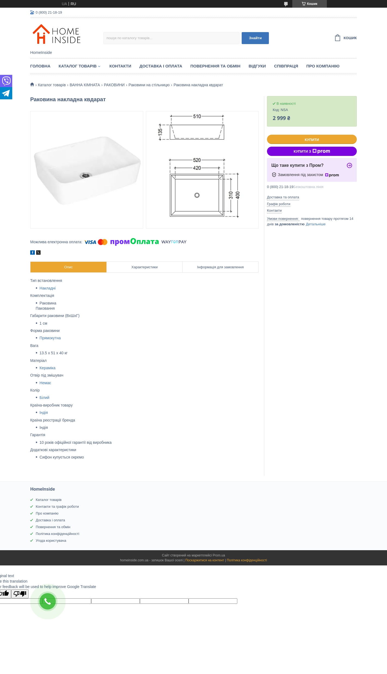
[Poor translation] (20, 593)
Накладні (47, 288)
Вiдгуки (257, 66)
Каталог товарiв (78, 66)
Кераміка (47, 368)
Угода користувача (51, 540)
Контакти (120, 66)
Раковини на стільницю (149, 85)
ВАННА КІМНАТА (85, 85)
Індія (43, 412)
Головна (40, 66)
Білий (44, 397)
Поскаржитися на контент (204, 560)
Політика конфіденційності (57, 534)
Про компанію (323, 66)
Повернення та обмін (216, 66)
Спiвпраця (286, 66)
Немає (45, 383)
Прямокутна (50, 338)
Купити (312, 140)
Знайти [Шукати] (255, 38)
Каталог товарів (49, 500)
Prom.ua (219, 555)
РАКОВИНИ (114, 85)
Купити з (312, 151)
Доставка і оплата (160, 66)
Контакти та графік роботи (57, 506)
